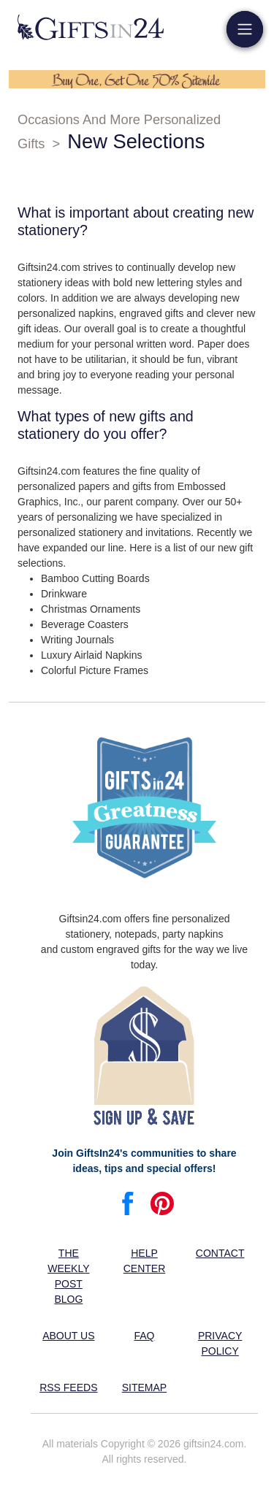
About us (68, 1335)
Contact (220, 1253)
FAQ (144, 1335)
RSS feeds (68, 1387)
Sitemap (144, 1387)
